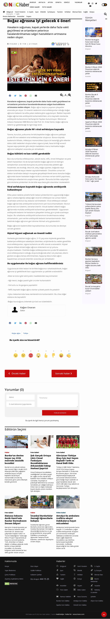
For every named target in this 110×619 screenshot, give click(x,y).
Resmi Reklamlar (9, 16)
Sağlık (85, 12)
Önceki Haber (17, 373)
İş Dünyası (51, 12)
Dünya (92, 12)
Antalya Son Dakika (80, 601)
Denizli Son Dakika (79, 605)
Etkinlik (43, 12)
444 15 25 (44, 579)
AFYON (50, 2)
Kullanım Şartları (36, 575)
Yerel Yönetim (20, 12)
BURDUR (33, 2)
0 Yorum (33, 44)
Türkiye (25, 333)
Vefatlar (68, 12)
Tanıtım (60, 12)
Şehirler (93, 597)
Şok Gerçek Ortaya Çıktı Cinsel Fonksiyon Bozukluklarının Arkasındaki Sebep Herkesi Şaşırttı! (41, 462)
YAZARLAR (79, 2)
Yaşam (28, 16)
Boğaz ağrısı (16, 333)
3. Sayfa (30, 12)
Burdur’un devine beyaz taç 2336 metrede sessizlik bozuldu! (14, 459)
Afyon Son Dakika (97, 601)
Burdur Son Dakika (62, 601)
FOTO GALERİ (47, 7)
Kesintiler (20, 16)
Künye (7, 567)
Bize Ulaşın (34, 567)
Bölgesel (10, 12)
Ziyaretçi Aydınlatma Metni (14, 579)
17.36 (23, 44)
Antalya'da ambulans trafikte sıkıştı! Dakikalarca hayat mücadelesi (66, 520)
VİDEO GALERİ (35, 7)
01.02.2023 (12, 44)
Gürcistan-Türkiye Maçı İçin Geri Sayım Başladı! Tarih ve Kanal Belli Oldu (67, 459)
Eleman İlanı (77, 12)
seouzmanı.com (78, 615)
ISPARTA (59, 2)
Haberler (68, 615)
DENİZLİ (67, 2)
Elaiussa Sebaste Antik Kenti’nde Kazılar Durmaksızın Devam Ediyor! (16, 520)
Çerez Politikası (10, 575)
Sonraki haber (64, 373)
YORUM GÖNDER (60, 413)
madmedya (60, 615)
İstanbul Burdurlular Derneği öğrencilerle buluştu (42, 518)
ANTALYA (42, 2)
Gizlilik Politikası (36, 571)
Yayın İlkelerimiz (10, 571)
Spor (37, 12)
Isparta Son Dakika (62, 605)
